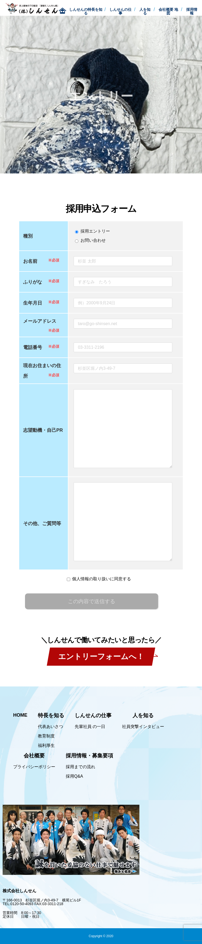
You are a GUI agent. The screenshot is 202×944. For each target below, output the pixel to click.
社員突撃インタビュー (143, 727)
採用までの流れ (80, 767)
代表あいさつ (50, 727)
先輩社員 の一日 (90, 727)
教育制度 (46, 736)
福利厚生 (46, 745)
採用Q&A (74, 776)
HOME (20, 715)
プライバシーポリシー (34, 767)
